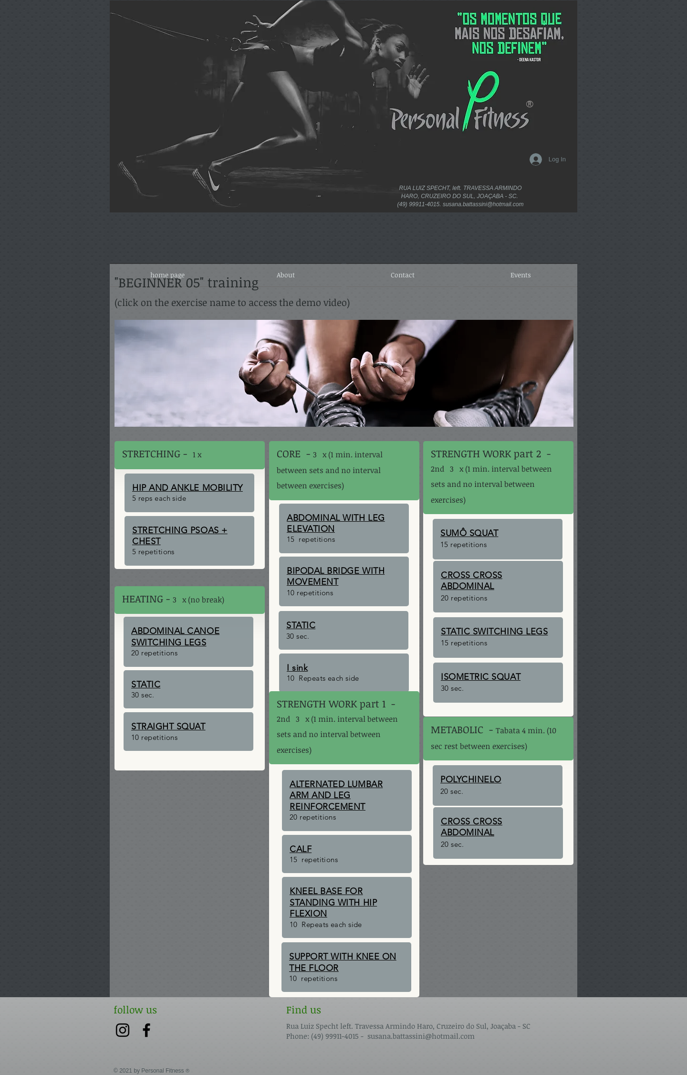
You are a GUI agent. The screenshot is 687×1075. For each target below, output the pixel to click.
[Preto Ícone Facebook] (146, 1030)
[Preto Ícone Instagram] (123, 1030)
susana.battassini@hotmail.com (483, 204)
